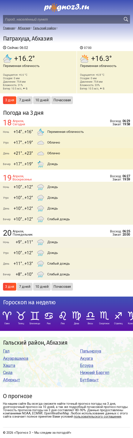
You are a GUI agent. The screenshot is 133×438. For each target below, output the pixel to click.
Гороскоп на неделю (29, 302)
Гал (6, 351)
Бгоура (86, 365)
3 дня (9, 100)
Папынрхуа (90, 351)
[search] (125, 19)
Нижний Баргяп (94, 372)
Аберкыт (11, 379)
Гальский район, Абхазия (35, 343)
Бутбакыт (89, 379)
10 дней (42, 100)
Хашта (9, 365)
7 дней (24, 100)
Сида (7, 372)
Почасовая (62, 100)
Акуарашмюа (15, 358)
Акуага (86, 358)
